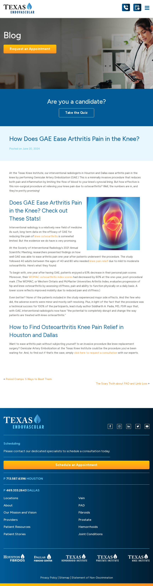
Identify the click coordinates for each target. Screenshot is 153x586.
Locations (11, 498)
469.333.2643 (16, 490)
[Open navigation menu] (147, 8)
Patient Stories (15, 534)
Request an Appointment (30, 49)
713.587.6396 (16, 479)
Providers (11, 520)
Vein (81, 498)
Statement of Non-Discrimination (92, 577)
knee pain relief (99, 264)
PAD (81, 505)
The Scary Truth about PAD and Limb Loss (121, 383)
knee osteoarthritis (46, 239)
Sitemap (64, 577)
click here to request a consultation (96, 356)
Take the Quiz (76, 113)
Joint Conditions (90, 534)
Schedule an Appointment (76, 465)
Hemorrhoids (88, 527)
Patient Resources (17, 527)
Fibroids (84, 512)
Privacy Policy (48, 577)
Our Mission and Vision (20, 512)
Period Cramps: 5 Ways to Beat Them (29, 379)
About (8, 505)
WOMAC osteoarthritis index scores (51, 280)
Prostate (84, 520)
